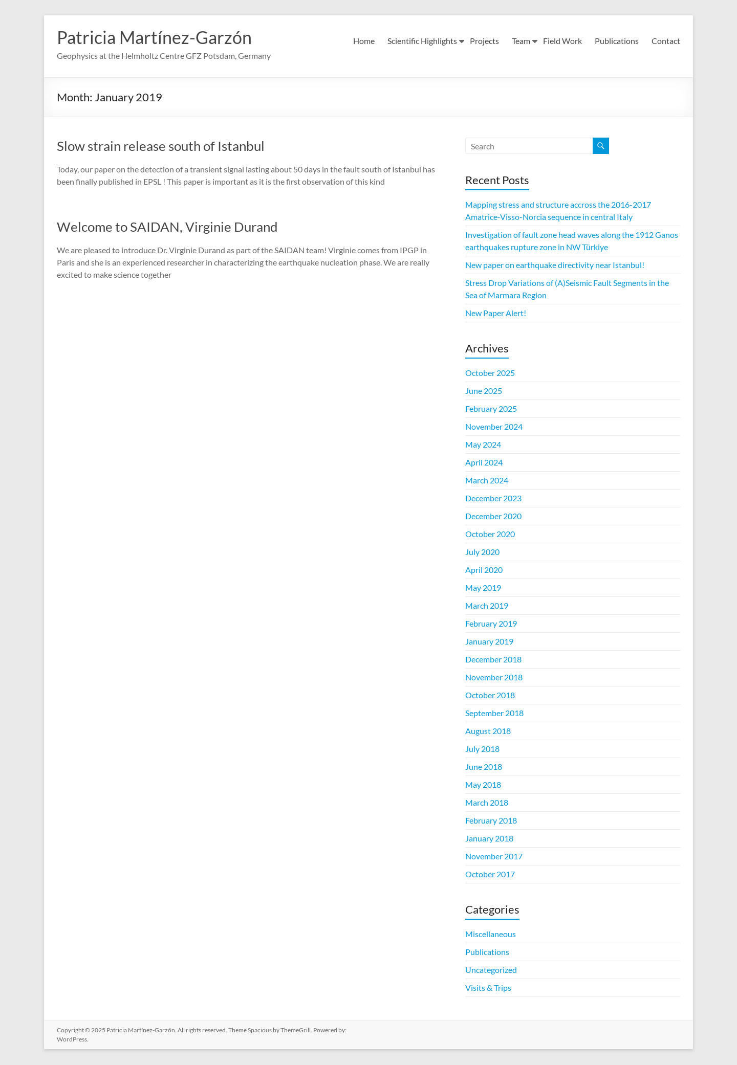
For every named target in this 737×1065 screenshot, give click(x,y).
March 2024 (486, 480)
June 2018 (483, 767)
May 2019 (483, 588)
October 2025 (490, 373)
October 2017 (490, 874)
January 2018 (489, 839)
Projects (484, 41)
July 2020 (482, 552)
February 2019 (491, 624)
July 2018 (482, 749)
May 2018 (483, 785)
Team (521, 41)
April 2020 (484, 570)
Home (364, 41)
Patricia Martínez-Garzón (159, 37)
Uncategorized (491, 970)
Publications (617, 41)
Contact (666, 41)
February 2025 (491, 409)
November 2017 (494, 856)
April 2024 (484, 463)
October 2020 (490, 534)
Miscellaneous (490, 934)
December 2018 (493, 659)
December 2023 (493, 498)
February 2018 (491, 821)
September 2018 (494, 713)
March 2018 (486, 803)
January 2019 (489, 642)
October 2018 (490, 695)
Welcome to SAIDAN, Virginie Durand (167, 227)
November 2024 (494, 427)
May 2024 (483, 445)
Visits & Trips (488, 988)
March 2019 (486, 606)
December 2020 (493, 516)
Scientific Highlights (422, 41)
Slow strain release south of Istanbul (161, 146)
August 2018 (488, 731)
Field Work (562, 41)
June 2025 (483, 391)
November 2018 (494, 677)
